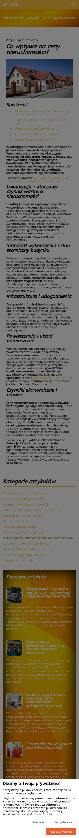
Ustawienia (38, 822)
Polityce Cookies (41, 814)
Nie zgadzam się (63, 822)
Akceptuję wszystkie (61, 831)
